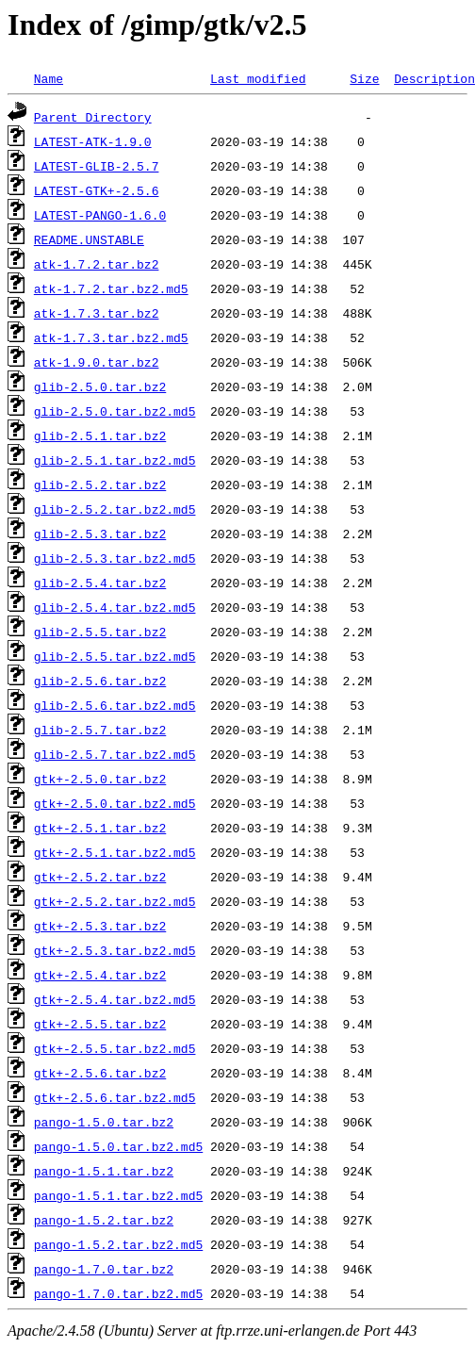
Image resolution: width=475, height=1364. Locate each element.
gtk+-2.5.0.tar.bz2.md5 (115, 803)
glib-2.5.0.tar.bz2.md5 (115, 411)
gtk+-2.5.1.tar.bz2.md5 (115, 852)
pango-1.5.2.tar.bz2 (103, 1219)
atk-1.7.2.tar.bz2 (96, 263)
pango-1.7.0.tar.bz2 (103, 1268)
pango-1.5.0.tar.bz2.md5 (118, 1146)
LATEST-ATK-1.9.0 (93, 141)
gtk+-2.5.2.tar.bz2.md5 (115, 901)
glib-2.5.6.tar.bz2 (100, 680)
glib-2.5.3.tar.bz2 (100, 533)
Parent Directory (93, 116)
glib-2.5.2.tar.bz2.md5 (115, 509)
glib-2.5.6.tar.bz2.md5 (115, 705)
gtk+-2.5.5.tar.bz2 (100, 1023)
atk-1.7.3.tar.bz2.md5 (111, 337)
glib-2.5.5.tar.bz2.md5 (115, 656)
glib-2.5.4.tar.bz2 (100, 582)
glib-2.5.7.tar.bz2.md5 (115, 754)
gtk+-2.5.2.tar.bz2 (100, 876)
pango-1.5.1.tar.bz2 (103, 1170)
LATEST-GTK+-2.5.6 (96, 190)
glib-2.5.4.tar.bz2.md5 (115, 607)
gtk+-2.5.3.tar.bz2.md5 (115, 950)
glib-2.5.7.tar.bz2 (100, 729)
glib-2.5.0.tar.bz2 (100, 386)
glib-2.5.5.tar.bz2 (100, 631)
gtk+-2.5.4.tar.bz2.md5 (115, 999)
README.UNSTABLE (89, 239)
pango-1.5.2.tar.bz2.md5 (118, 1244)
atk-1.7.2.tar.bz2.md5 (111, 288)
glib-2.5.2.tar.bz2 (100, 484)
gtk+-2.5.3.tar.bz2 (100, 925)
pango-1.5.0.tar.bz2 (103, 1121)
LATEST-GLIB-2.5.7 (96, 165)
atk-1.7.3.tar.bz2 (96, 312)
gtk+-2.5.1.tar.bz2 (100, 827)
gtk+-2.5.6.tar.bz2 (100, 1072)
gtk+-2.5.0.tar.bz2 (100, 778)
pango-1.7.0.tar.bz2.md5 (118, 1293)
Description (434, 78)
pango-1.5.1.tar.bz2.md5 (118, 1195)
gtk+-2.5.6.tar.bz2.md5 (115, 1097)
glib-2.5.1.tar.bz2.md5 (115, 460)
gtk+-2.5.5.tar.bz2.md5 (115, 1048)
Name (48, 78)
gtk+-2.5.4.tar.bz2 (100, 974)
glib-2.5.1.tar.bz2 (100, 435)
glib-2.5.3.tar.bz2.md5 (115, 558)
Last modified (257, 78)
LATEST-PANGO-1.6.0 (100, 214)
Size (364, 78)
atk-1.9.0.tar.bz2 (96, 361)
